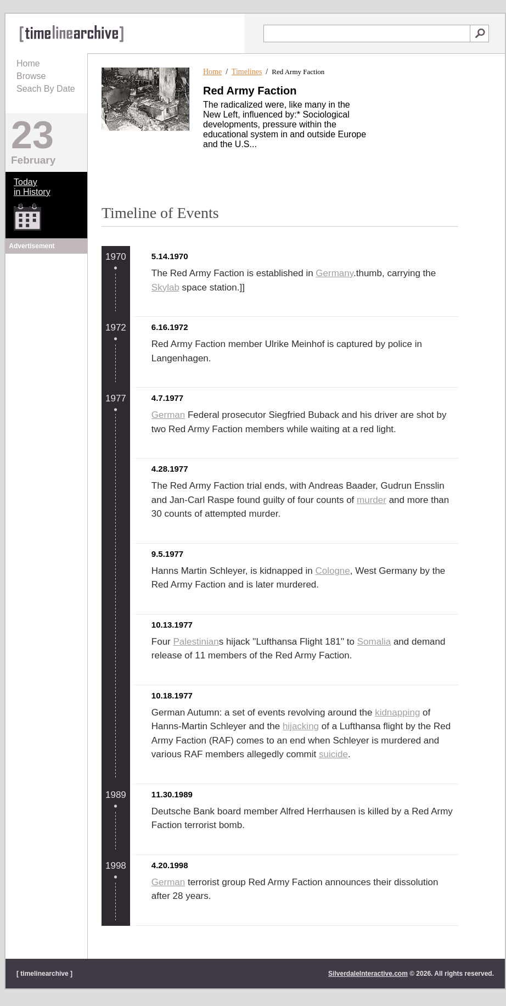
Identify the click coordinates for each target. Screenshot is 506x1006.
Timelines (247, 72)
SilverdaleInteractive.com (368, 973)
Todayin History (32, 187)
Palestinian (196, 641)
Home (28, 63)
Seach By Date (45, 88)
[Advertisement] (47, 325)
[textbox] (366, 33)
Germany (334, 273)
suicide (333, 754)
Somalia (374, 641)
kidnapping (397, 712)
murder (371, 500)
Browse (31, 76)
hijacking (301, 726)
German (168, 415)
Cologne (332, 571)
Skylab (165, 287)
